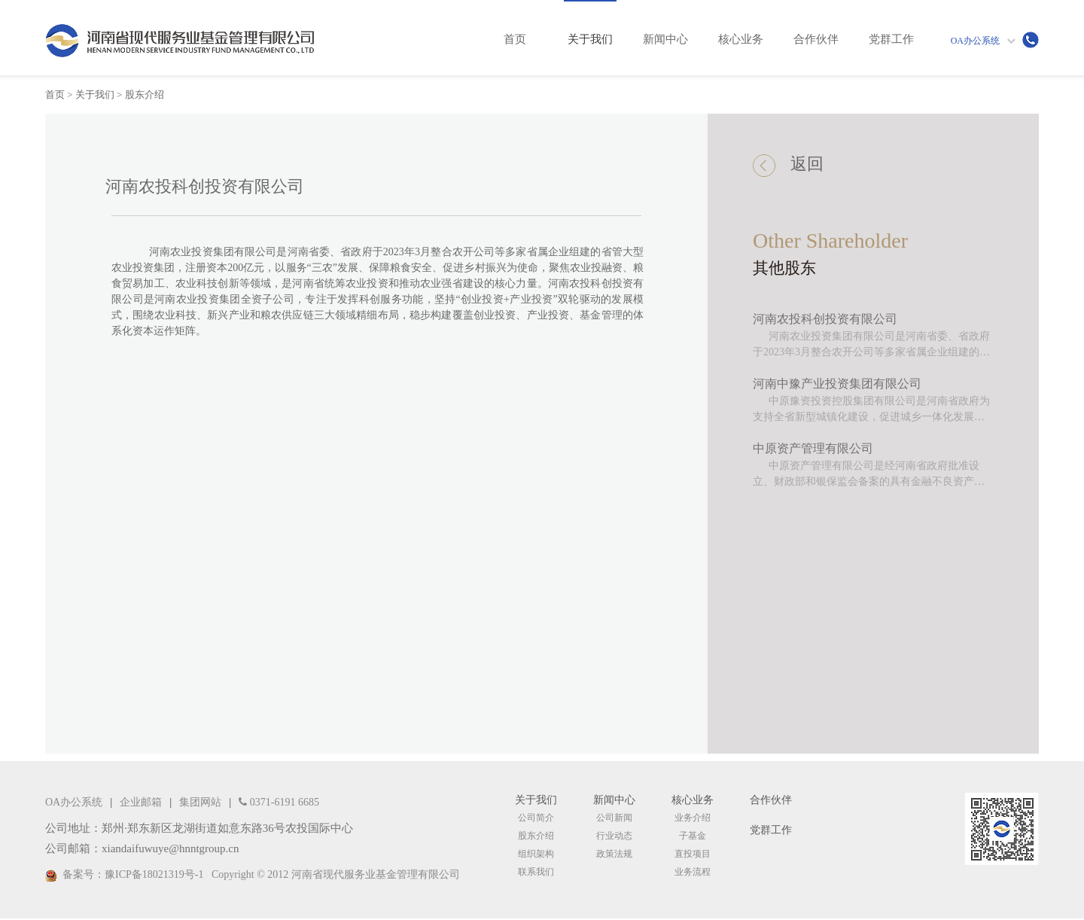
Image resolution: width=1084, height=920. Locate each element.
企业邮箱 (141, 802)
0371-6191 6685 (279, 802)
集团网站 (200, 802)
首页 (55, 94)
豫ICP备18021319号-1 (154, 874)
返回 (788, 165)
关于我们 (94, 94)
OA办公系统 (975, 40)
